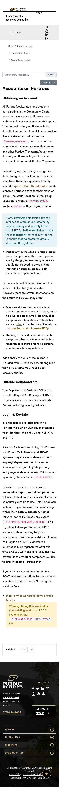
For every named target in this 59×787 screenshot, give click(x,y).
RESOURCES (29, 745)
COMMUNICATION (29, 753)
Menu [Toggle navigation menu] (16, 32)
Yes (23, 649)
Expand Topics (48, 82)
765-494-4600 (12, 712)
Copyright (12, 767)
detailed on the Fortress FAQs (30, 328)
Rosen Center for (17, 18)
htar (19, 324)
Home (11, 46)
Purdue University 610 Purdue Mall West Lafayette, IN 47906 (11, 699)
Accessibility (15, 774)
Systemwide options (42, 711)
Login (39, 12)
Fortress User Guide (20, 52)
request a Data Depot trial (28, 186)
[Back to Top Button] (46, 774)
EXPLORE (29, 730)
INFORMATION (29, 737)
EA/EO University (31, 774)
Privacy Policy (29, 777)
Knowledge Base (25, 46)
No (31, 649)
